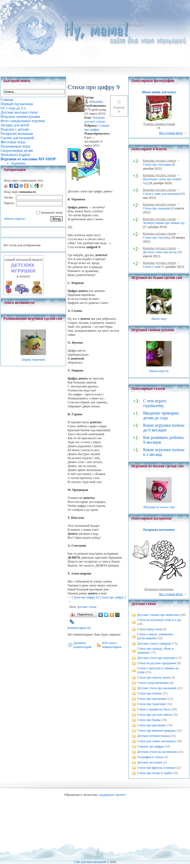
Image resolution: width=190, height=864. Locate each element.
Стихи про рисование (151, 725)
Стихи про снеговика (157, 164)
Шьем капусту (159, 371)
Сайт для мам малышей (90, 862)
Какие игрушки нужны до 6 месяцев (163, 427)
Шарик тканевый (33, 359)
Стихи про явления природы (156, 730)
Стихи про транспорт (151, 704)
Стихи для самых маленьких (156, 741)
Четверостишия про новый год (163, 223)
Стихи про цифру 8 (85, 597)
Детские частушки (149, 762)
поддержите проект (111, 795)
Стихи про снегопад (156, 237)
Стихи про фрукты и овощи (156, 768)
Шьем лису (159, 319)
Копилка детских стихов (94, 119)
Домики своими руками (159, 124)
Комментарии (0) (79, 628)
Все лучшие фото (171, 133)
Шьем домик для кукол (159, 92)
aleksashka (96, 101)
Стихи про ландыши (157, 208)
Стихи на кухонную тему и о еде (159, 620)
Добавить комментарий (82, 645)
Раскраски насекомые (159, 589)
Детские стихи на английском (157, 752)
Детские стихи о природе (154, 643)
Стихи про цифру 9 (129, 25)
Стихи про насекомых (152, 699)
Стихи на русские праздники (156, 663)
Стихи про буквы (148, 720)
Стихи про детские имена (154, 714)
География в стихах (150, 757)
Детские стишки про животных (158, 615)
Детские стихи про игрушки (156, 658)
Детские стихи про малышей (156, 688)
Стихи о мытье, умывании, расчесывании (155, 636)
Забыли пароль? (15, 219)
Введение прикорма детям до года (161, 415)
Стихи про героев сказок (153, 677)
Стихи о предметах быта (153, 709)
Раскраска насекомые (159, 530)
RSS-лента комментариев (111, 645)
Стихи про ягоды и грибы (154, 773)
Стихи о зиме (152, 267)
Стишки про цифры (96, 127)
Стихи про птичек (149, 693)
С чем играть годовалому (155, 403)
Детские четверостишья (153, 736)
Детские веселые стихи (95, 25)
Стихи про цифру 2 (113, 597)
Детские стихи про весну (160, 252)
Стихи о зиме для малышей (161, 194)
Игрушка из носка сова (159, 507)
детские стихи (86, 607)
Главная (69, 25)
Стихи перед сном (149, 629)
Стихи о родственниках (153, 683)
